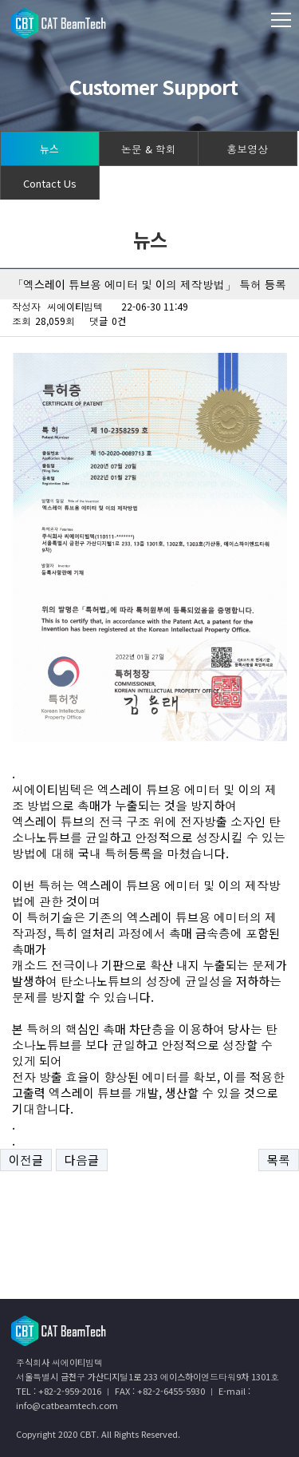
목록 (278, 1159)
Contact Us (50, 183)
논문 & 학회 (148, 148)
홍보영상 (247, 148)
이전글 (26, 1159)
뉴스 (49, 148)
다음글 (82, 1159)
